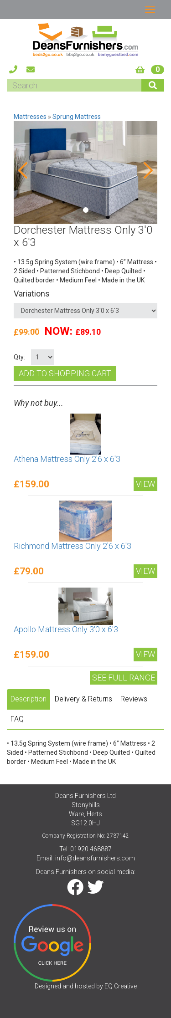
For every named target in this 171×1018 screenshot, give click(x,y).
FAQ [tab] (17, 719)
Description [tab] (28, 699)
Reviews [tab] (133, 699)
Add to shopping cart (65, 373)
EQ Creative (120, 986)
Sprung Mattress (76, 116)
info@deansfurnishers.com (95, 858)
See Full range (123, 677)
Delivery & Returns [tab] (83, 699)
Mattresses (30, 116)
